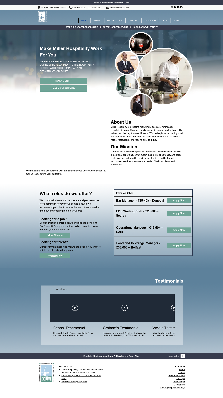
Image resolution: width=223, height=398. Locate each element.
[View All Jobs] (55, 235)
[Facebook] (175, 7)
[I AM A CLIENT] (63, 81)
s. (116, 2)
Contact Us (179, 384)
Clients (181, 372)
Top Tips (181, 378)
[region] (164, 77)
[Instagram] (172, 7)
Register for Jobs (123, 2)
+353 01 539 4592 (94, 7)
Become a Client (177, 375)
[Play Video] (75, 308)
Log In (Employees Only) (172, 387)
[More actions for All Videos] (60, 289)
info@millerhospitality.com (119, 7)
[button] (60, 289)
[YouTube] (181, 7)
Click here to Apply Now (127, 356)
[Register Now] (55, 255)
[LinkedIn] (178, 7)
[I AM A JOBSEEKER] (63, 88)
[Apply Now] (179, 200)
